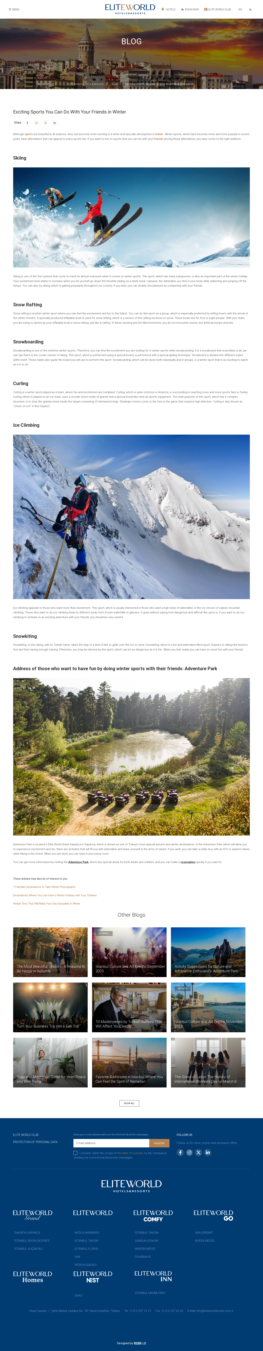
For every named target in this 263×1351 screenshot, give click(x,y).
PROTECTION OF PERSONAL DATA (35, 1142)
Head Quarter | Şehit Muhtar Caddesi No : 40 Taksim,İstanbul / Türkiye (75, 1311)
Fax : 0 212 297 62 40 (169, 1311)
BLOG (115, 84)
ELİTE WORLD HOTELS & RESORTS (85, 84)
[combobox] (240, 10)
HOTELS (169, 9)
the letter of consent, (130, 1153)
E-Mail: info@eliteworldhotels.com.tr (211, 1311)
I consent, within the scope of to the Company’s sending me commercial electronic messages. (120, 1155)
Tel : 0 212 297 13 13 (137, 1311)
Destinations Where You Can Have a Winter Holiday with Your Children (55, 895)
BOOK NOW (190, 9)
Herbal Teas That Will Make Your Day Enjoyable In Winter (46, 903)
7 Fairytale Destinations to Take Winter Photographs (44, 887)
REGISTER (159, 1143)
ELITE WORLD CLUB (217, 9)
